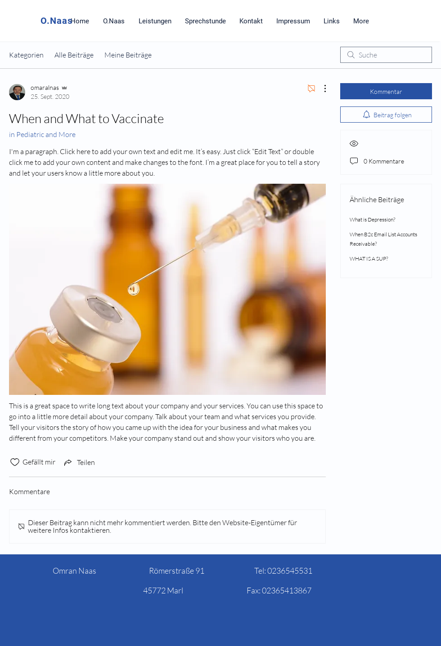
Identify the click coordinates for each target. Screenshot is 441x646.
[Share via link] (79, 462)
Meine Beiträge (128, 54)
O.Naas (56, 20)
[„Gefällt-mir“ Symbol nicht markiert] (15, 462)
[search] (386, 55)
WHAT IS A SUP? (369, 258)
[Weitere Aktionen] (320, 88)
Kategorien (26, 54)
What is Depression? (372, 219)
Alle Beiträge (74, 54)
